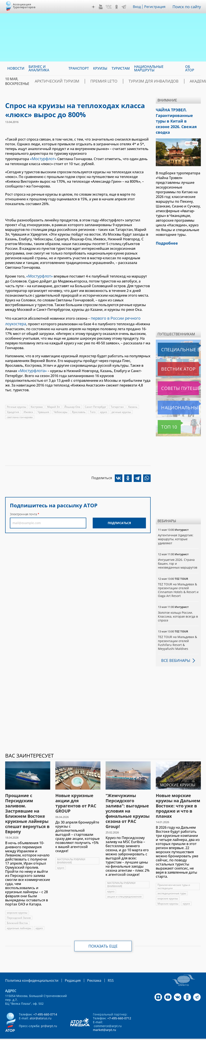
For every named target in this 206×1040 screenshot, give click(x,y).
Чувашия (44, 408)
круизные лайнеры (19, 918)
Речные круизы (16, 402)
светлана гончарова (20, 413)
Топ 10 (164, 417)
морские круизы (17, 903)
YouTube (102, 7)
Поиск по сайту (188, 6)
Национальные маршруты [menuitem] (149, 68)
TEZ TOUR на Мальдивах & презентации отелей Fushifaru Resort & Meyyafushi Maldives (177, 633)
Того (93, 408)
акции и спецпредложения (124, 886)
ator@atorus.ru (41, 1008)
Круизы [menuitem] (100, 68)
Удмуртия (13, 408)
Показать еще (103, 936)
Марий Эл (54, 402)
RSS (100, 970)
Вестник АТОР (169, 359)
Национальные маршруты (179, 398)
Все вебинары (174, 650)
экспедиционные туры (172, 883)
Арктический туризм (52, 81)
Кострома (37, 402)
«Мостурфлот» (42, 158)
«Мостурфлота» (31, 366)
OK (117, 7)
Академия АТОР (176, 81)
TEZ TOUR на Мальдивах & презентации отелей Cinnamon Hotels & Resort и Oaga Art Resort (178, 580)
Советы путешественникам (179, 378)
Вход (138, 6)
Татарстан (118, 402)
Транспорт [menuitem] (78, 68)
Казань (133, 402)
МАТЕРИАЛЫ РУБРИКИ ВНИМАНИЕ (71, 851)
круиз (104, 408)
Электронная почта (23, 510)
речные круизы (122, 408)
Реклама (85, 970)
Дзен (94, 7)
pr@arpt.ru (49, 1016)
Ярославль (79, 408)
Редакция (66, 970)
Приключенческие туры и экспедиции (174, 876)
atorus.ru (94, 1036)
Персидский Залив (19, 908)
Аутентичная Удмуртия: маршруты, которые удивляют (176, 529)
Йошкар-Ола (73, 402)
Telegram (125, 7)
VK (109, 7)
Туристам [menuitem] (121, 68)
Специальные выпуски (177, 340)
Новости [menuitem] (15, 68)
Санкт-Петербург (96, 402)
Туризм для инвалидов (133, 81)
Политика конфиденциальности (28, 970)
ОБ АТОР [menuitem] (189, 68)
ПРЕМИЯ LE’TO (91, 81)
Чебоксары (61, 408)
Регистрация (157, 6)
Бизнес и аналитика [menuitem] (39, 68)
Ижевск (28, 408)
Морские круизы (168, 894)
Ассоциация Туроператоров (24, 5)
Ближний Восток (17, 913)
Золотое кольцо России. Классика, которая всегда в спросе (178, 606)
